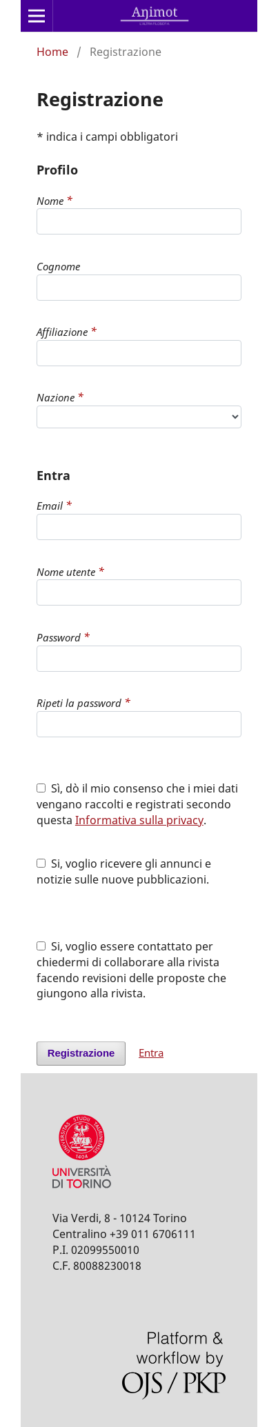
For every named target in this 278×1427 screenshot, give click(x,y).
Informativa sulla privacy (139, 820)
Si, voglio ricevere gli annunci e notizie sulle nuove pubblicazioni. (124, 871)
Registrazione (81, 1053)
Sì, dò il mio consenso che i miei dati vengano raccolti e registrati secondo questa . (137, 804)
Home (52, 51)
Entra (151, 1052)
